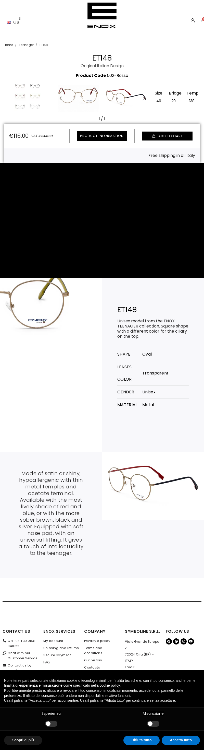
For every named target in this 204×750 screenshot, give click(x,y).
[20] (173, 100)
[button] (60, 98)
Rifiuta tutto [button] (142, 740)
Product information (102, 135)
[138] (192, 100)
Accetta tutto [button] (181, 740)
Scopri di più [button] (23, 740)
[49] (159, 100)
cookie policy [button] (109, 685)
